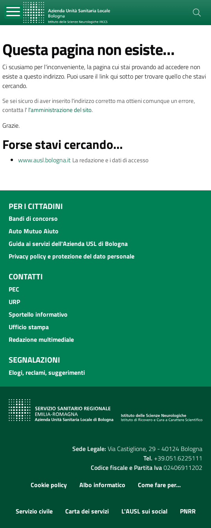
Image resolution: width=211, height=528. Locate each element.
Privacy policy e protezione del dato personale (71, 256)
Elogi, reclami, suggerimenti (47, 372)
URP (14, 301)
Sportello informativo (38, 314)
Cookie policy (49, 485)
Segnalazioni (34, 360)
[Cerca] (197, 12)
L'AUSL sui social (144, 511)
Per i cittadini (36, 206)
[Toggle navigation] (13, 12)
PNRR (188, 511)
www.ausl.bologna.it (44, 160)
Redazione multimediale (41, 339)
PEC (14, 289)
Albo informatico (102, 485)
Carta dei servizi (87, 511)
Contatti (26, 276)
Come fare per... (159, 485)
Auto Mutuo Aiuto (34, 231)
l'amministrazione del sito (60, 109)
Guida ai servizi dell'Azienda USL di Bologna (68, 243)
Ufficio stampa (29, 327)
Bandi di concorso (33, 218)
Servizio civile (34, 511)
